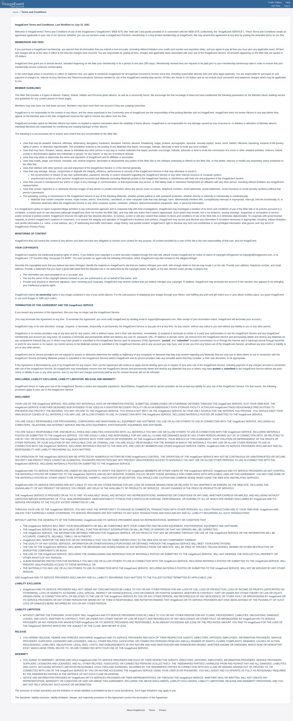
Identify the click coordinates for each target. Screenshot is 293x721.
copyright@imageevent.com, (258, 254)
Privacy (162, 710)
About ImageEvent (136, 710)
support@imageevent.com (162, 319)
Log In (287, 6)
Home (15, 12)
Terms (152, 710)
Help (288, 2)
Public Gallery (275, 2)
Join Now (275, 6)
